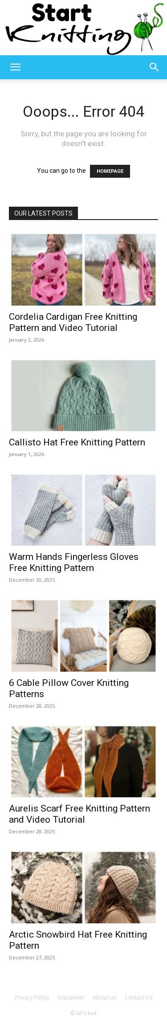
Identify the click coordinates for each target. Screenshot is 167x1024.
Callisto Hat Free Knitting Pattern (77, 442)
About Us (104, 997)
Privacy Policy (32, 997)
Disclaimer (70, 997)
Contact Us (138, 997)
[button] (15, 67)
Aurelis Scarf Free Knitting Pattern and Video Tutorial (79, 814)
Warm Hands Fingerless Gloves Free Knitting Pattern (73, 562)
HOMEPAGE (110, 171)
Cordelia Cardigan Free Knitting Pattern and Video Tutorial (73, 322)
